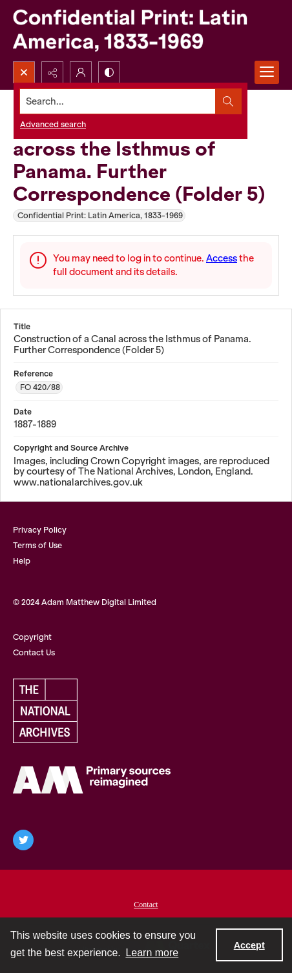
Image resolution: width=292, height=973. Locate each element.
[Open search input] (24, 72)
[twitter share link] (23, 840)
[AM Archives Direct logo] (92, 780)
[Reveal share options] (52, 72)
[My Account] (80, 72)
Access (221, 258)
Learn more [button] (151, 952)
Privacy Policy (40, 530)
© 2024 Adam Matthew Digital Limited (84, 602)
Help (21, 561)
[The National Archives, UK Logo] (45, 711)
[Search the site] (118, 101)
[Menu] (267, 72)
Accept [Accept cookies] (249, 945)
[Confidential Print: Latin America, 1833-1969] (146, 30)
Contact (146, 904)
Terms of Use (37, 545)
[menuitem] (146, 903)
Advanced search (53, 124)
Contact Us (34, 652)
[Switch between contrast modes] (109, 72)
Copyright (32, 637)
